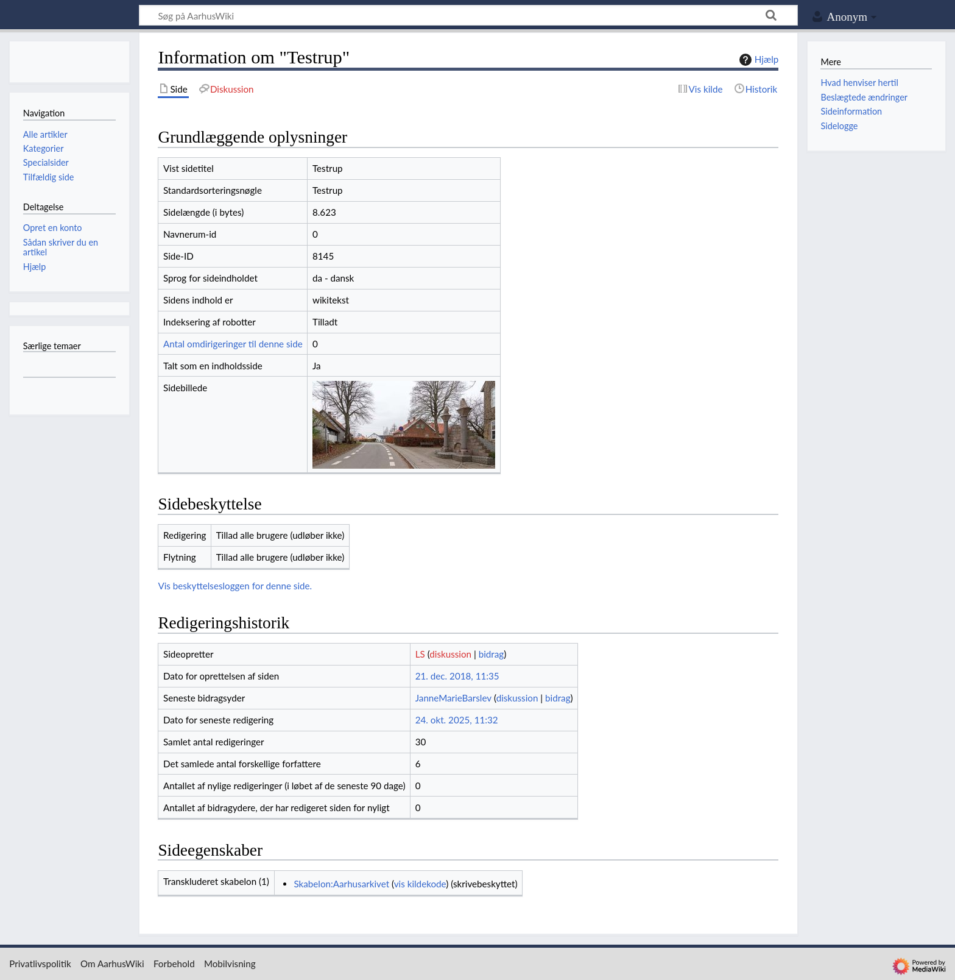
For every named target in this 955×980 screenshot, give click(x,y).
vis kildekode (420, 883)
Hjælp (757, 60)
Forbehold (174, 963)
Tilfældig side (48, 177)
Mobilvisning (230, 963)
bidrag (491, 653)
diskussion (450, 653)
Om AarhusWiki (112, 963)
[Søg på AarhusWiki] (468, 15)
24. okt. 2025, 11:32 (456, 719)
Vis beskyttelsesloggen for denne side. (235, 585)
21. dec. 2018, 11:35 (457, 675)
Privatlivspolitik (40, 963)
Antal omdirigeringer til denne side (233, 343)
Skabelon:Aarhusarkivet (341, 883)
